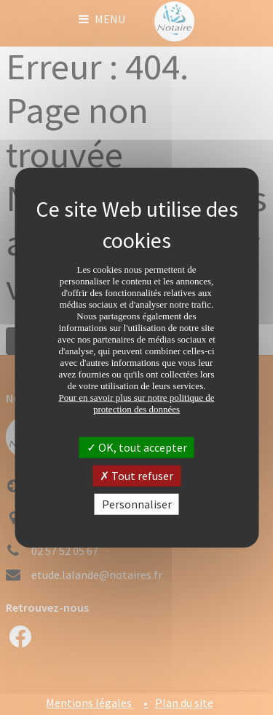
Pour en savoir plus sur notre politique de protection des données (136, 402)
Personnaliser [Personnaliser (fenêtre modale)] (137, 504)
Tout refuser (136, 475)
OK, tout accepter (137, 446)
